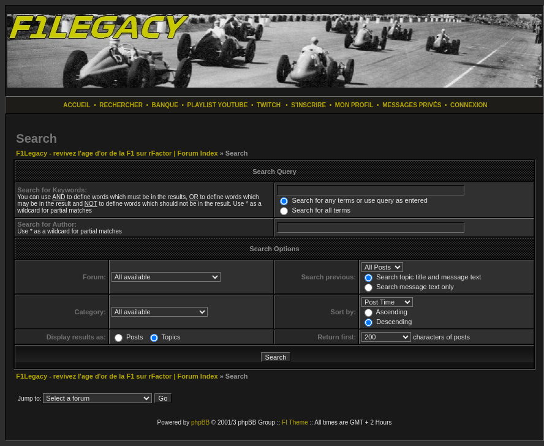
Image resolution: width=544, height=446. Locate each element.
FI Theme (295, 422)
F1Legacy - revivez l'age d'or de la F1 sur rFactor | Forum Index (116, 153)
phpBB (200, 422)
